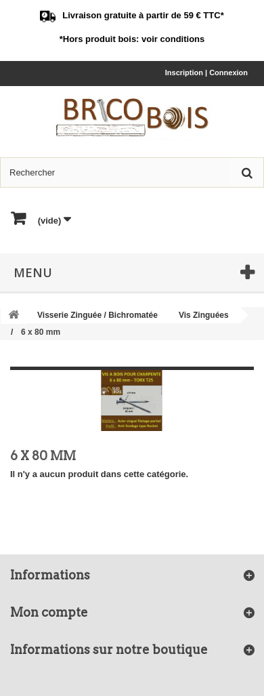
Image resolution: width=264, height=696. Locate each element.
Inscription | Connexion (206, 72)
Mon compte (49, 612)
